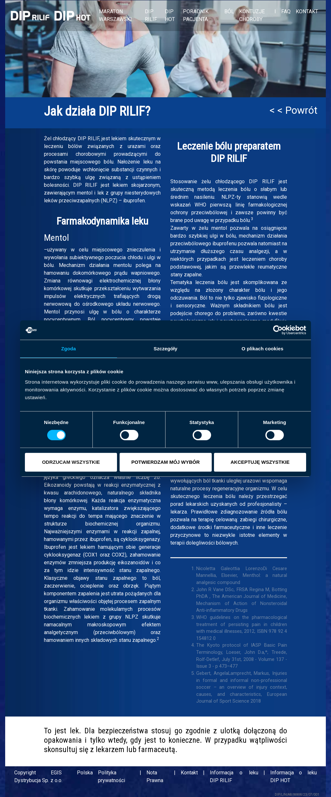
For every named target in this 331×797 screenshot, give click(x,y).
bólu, (231, 236)
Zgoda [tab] (68, 348)
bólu (223, 282)
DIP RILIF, (89, 138)
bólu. (109, 162)
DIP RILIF (151, 15)
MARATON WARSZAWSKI (115, 15)
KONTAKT (307, 11)
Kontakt (189, 773)
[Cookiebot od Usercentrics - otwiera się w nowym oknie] (278, 330)
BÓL (229, 11)
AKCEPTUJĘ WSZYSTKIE (260, 462)
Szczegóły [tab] (165, 348)
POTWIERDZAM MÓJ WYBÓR (165, 462)
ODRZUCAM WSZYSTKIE (71, 462)
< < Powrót (293, 110)
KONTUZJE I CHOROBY (257, 15)
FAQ (286, 11)
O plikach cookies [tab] (262, 348)
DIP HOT (170, 15)
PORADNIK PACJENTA (195, 15)
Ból (91, 319)
